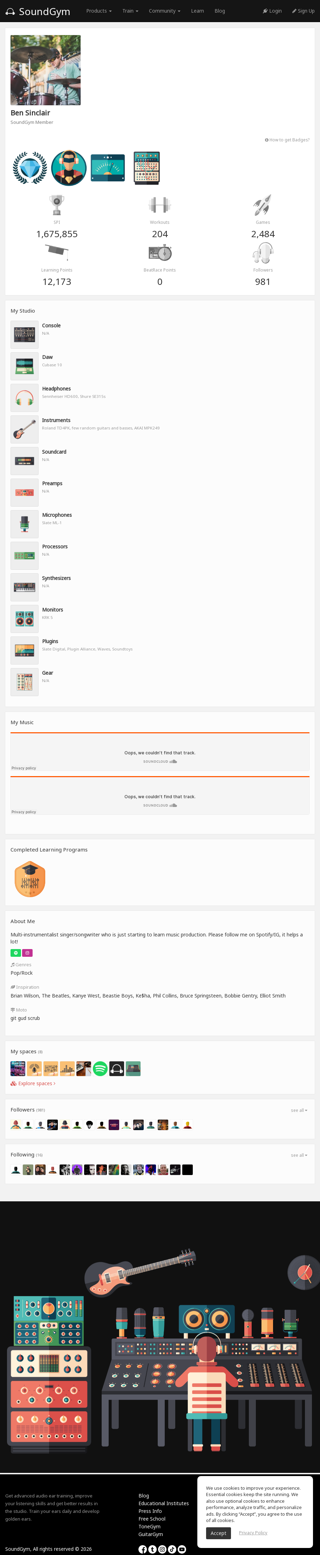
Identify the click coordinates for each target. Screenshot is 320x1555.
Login (272, 10)
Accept (218, 1533)
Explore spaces (33, 1083)
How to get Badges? (287, 139)
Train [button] (130, 10)
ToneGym (149, 1526)
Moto (19, 1010)
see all (299, 1110)
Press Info (150, 1511)
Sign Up (303, 10)
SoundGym (37, 11)
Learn (197, 10)
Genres (21, 964)
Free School (151, 1518)
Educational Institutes (163, 1503)
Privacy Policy (253, 1532)
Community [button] (165, 10)
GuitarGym (150, 1534)
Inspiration (25, 987)
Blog (220, 10)
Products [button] (99, 10)
